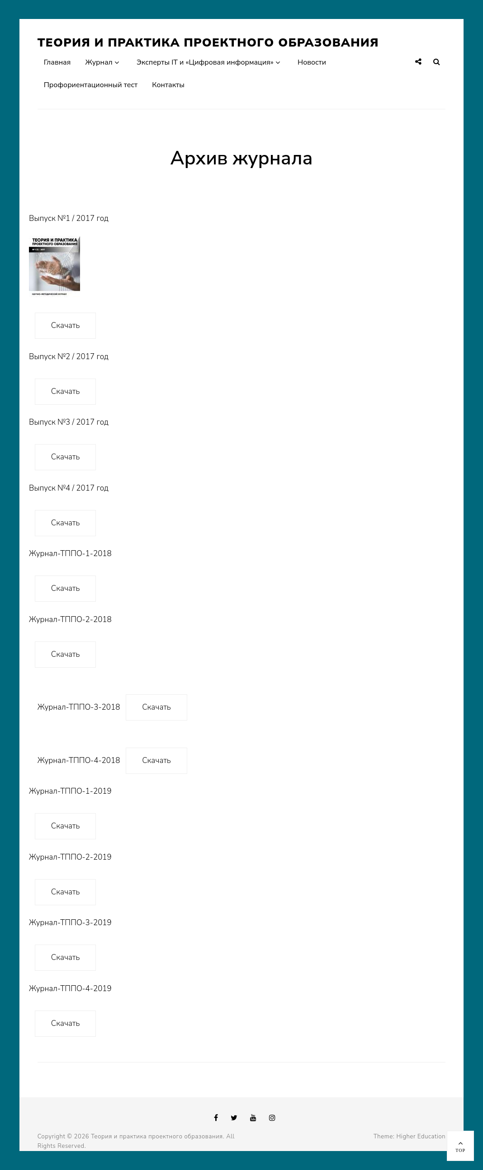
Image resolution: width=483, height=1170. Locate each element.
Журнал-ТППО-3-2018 (79, 707)
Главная (57, 62)
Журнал (99, 62)
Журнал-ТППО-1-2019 (70, 791)
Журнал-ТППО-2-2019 (70, 857)
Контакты (168, 85)
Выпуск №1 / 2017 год (69, 255)
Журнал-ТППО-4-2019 (70, 988)
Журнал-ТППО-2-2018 (70, 619)
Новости (312, 62)
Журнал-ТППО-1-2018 (70, 553)
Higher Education (420, 1137)
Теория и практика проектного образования (208, 43)
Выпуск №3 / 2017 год (69, 422)
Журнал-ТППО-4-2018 (79, 760)
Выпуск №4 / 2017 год (69, 488)
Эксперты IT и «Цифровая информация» (205, 62)
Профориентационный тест (90, 85)
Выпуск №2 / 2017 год (69, 356)
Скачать (65, 325)
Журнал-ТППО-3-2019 (70, 922)
